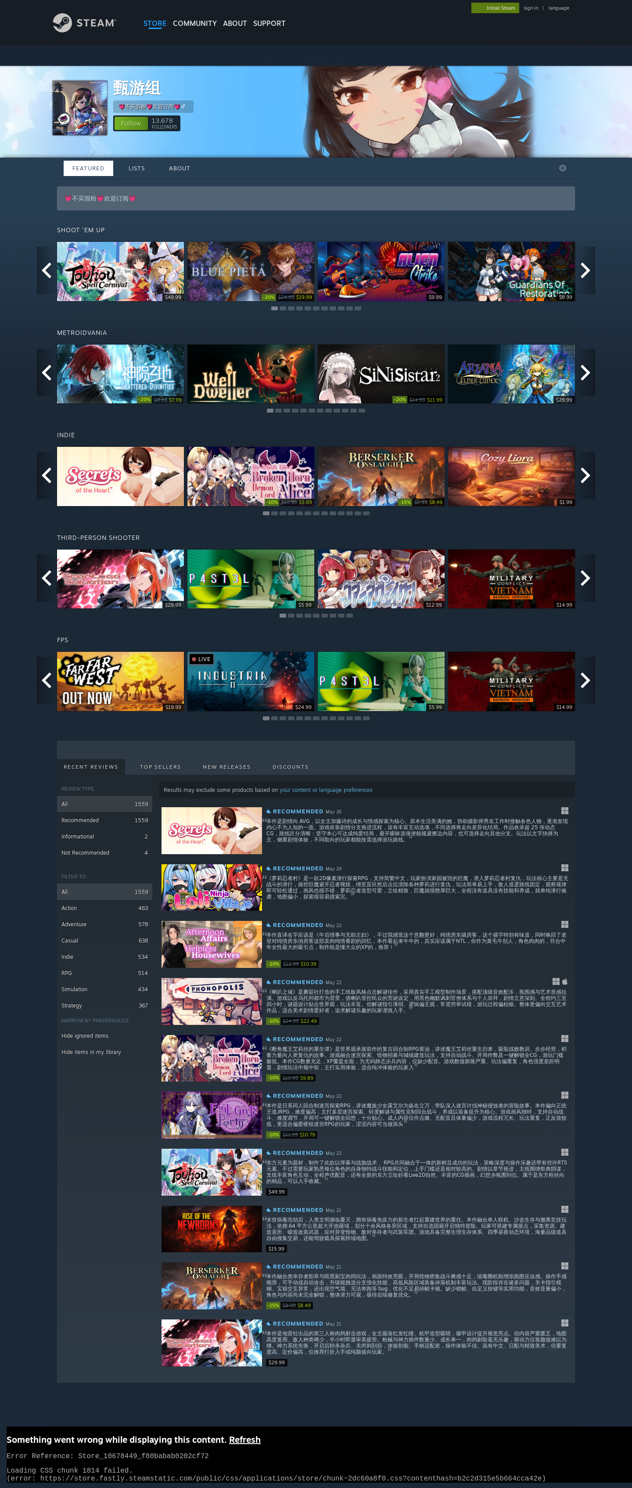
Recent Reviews (91, 767)
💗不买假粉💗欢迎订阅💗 (152, 106)
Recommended (104, 820)
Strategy (104, 1005)
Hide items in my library (91, 1052)
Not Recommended (104, 852)
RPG (104, 973)
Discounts (291, 767)
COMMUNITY (195, 23)
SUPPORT (269, 23)
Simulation (104, 989)
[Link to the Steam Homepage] (91, 30)
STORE (155, 23)
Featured (88, 168)
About (235, 23)
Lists (137, 168)
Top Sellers (160, 767)
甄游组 (137, 87)
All (104, 804)
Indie (104, 956)
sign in (531, 8)
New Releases (227, 767)
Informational (104, 836)
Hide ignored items (84, 1035)
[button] (131, 123)
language (559, 8)
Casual (104, 940)
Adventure (104, 924)
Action (104, 908)
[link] (287, 297)
